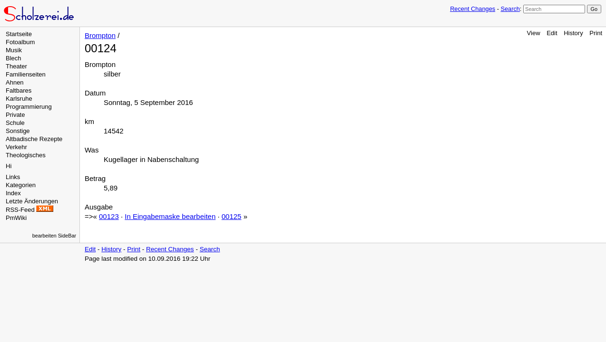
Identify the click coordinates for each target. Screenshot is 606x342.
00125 (232, 216)
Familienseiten (26, 74)
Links (13, 176)
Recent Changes (472, 8)
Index (13, 193)
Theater (16, 66)
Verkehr (16, 147)
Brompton (100, 35)
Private (15, 114)
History (573, 33)
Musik (14, 50)
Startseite (19, 34)
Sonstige (18, 130)
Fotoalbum (20, 42)
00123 (109, 216)
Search (509, 8)
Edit (552, 33)
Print (595, 33)
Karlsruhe (19, 98)
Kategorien (21, 185)
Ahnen (15, 82)
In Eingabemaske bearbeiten (170, 216)
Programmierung (29, 106)
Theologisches (26, 155)
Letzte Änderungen (32, 201)
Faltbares (18, 90)
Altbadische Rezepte (34, 138)
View (533, 33)
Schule (15, 122)
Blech (13, 58)
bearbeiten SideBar (54, 235)
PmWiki (16, 217)
